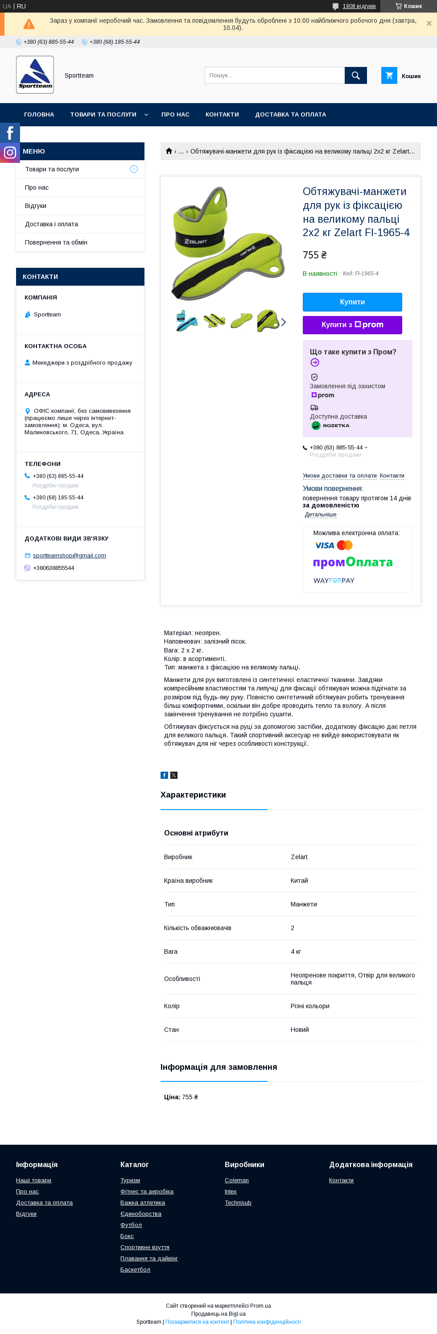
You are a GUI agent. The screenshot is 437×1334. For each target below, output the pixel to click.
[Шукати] (356, 75)
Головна (39, 114)
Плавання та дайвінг (149, 1258)
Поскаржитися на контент (197, 1322)
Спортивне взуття (144, 1247)
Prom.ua (260, 1306)
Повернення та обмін (61, 137)
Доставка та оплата (290, 114)
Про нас (175, 114)
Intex (231, 1191)
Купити (352, 302)
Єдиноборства (140, 1213)
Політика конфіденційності (267, 1322)
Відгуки (35, 205)
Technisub (238, 1202)
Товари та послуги (103, 114)
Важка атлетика (142, 1202)
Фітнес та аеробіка (146, 1191)
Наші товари (33, 1180)
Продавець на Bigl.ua (218, 1314)
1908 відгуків (359, 6)
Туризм (130, 1180)
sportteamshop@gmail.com (69, 555)
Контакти (222, 114)
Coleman (237, 1180)
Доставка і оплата (51, 224)
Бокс (127, 1236)
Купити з (352, 325)
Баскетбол (135, 1269)
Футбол (131, 1225)
